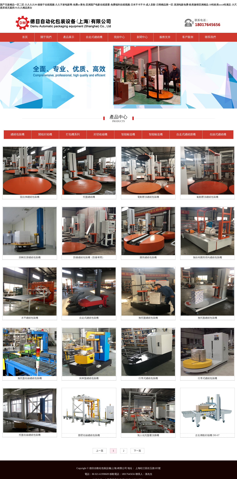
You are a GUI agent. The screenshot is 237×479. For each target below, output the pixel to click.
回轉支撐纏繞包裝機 (30, 257)
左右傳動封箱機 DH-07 (207, 435)
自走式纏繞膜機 (186, 134)
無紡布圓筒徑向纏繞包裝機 (207, 257)
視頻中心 (119, 37)
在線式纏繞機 (218, 134)
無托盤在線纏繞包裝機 (30, 378)
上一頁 (99, 450)
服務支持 (164, 37)
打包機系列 (73, 134)
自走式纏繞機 (94, 37)
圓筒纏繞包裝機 (148, 257)
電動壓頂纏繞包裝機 (148, 197)
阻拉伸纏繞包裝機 (29, 197)
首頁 (25, 37)
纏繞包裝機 (17, 134)
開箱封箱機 (45, 134)
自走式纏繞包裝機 (89, 318)
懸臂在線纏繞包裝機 (89, 435)
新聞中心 (142, 37)
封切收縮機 (100, 134)
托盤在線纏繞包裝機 (30, 435)
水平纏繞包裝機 (29, 318)
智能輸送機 (128, 134)
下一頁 (137, 450)
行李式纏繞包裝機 (148, 378)
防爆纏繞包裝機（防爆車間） (89, 257)
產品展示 (68, 37)
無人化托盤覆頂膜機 (148, 435)
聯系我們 (210, 37)
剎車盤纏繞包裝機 (89, 378)
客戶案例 (187, 37)
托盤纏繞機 (89, 197)
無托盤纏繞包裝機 (148, 318)
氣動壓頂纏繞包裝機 (207, 197)
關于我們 (46, 37)
